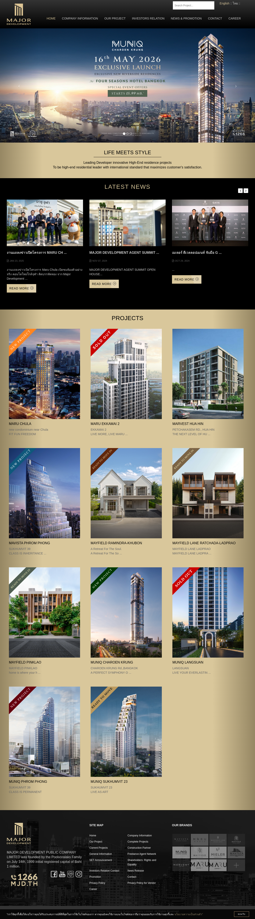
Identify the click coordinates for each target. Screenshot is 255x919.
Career (235, 18)
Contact (215, 18)
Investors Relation (148, 18)
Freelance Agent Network (142, 853)
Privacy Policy (97, 883)
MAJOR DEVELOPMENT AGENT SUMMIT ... (124, 252)
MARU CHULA (20, 424)
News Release (136, 870)
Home (51, 18)
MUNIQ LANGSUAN (187, 662)
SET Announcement (100, 860)
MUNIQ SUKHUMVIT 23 (109, 781)
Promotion (95, 876)
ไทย (235, 3)
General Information (100, 853)
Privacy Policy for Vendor (142, 883)
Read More (21, 288)
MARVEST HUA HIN (187, 424)
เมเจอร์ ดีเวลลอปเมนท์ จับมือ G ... (197, 252)
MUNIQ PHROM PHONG (28, 781)
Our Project (115, 18)
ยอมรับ (241, 914)
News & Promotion (186, 18)
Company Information (80, 18)
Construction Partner (139, 847)
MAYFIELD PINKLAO (25, 662)
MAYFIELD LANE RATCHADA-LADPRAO (204, 543)
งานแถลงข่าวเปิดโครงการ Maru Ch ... (37, 252)
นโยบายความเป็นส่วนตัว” (189, 914)
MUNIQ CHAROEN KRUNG (112, 662)
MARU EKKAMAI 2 (105, 424)
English (224, 3)
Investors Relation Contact (104, 870)
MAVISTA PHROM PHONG (29, 543)
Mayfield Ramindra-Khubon (116, 543)
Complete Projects (138, 841)
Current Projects (98, 847)
